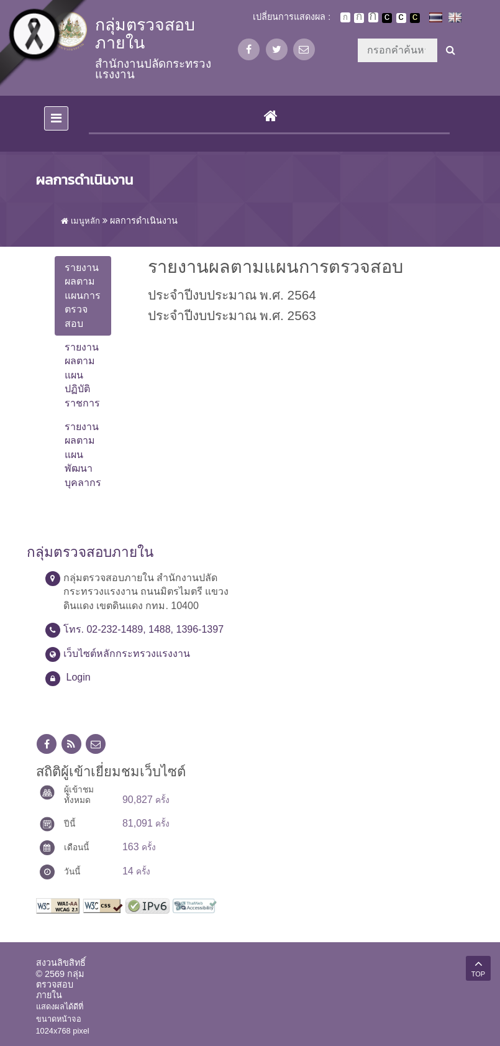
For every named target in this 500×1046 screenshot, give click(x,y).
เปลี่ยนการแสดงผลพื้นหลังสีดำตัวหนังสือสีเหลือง (415, 18)
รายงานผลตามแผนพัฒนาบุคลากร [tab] (83, 454)
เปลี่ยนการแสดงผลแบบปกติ (401, 18)
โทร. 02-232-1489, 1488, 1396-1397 (143, 629)
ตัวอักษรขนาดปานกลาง (359, 18)
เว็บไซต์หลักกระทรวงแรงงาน (126, 653)
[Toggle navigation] (56, 118)
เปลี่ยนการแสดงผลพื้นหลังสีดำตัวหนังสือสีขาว (387, 18)
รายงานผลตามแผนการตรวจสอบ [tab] (83, 295)
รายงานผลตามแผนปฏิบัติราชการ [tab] (82, 375)
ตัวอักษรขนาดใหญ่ (373, 17)
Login (78, 677)
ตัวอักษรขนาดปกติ (345, 17)
